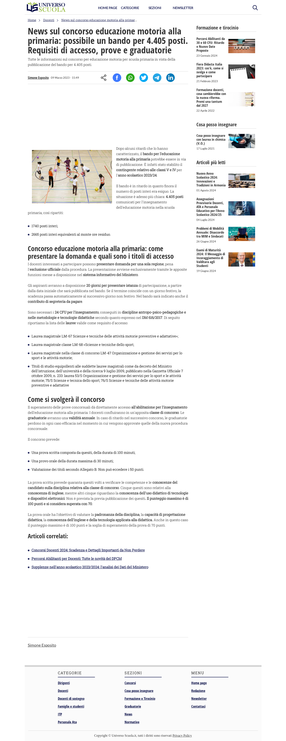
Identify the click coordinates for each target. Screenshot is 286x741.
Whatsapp (130, 77)
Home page (199, 682)
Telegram (157, 77)
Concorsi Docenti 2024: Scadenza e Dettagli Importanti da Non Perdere (88, 550)
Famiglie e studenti (71, 706)
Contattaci (198, 706)
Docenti (63, 690)
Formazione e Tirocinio (140, 698)
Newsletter (183, 8)
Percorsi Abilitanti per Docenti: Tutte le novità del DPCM (77, 558)
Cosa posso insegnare (139, 690)
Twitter (143, 77)
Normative (132, 722)
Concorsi (130, 682)
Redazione (198, 690)
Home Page (107, 8)
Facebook (117, 77)
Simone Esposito (38, 77)
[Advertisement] (108, 116)
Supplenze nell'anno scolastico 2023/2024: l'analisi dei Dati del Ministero (90, 567)
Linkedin (170, 77)
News (128, 714)
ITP (60, 714)
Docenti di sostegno (71, 698)
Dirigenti (64, 682)
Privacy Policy (182, 735)
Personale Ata (67, 722)
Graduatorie (133, 706)
